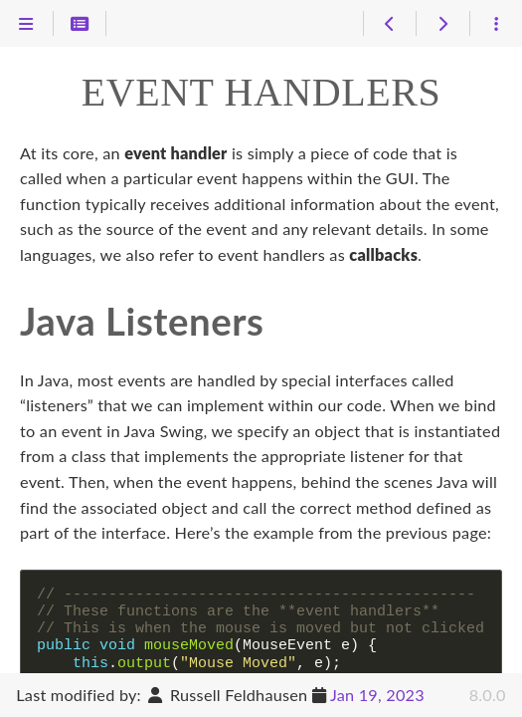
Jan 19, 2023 (377, 694)
